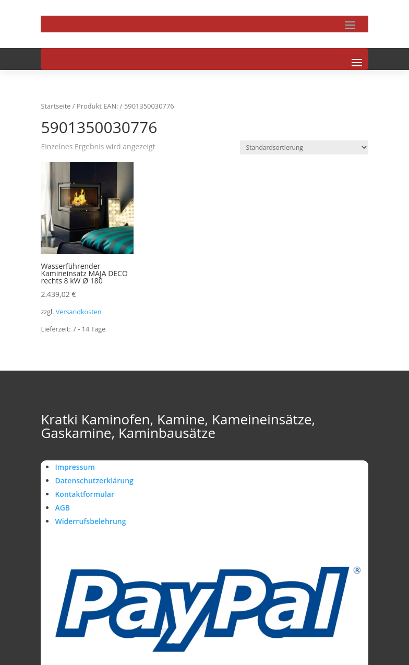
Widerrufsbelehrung (90, 521)
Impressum (74, 467)
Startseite (55, 106)
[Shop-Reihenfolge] (304, 147)
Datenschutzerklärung (94, 480)
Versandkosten (79, 311)
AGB (62, 508)
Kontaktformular (84, 494)
